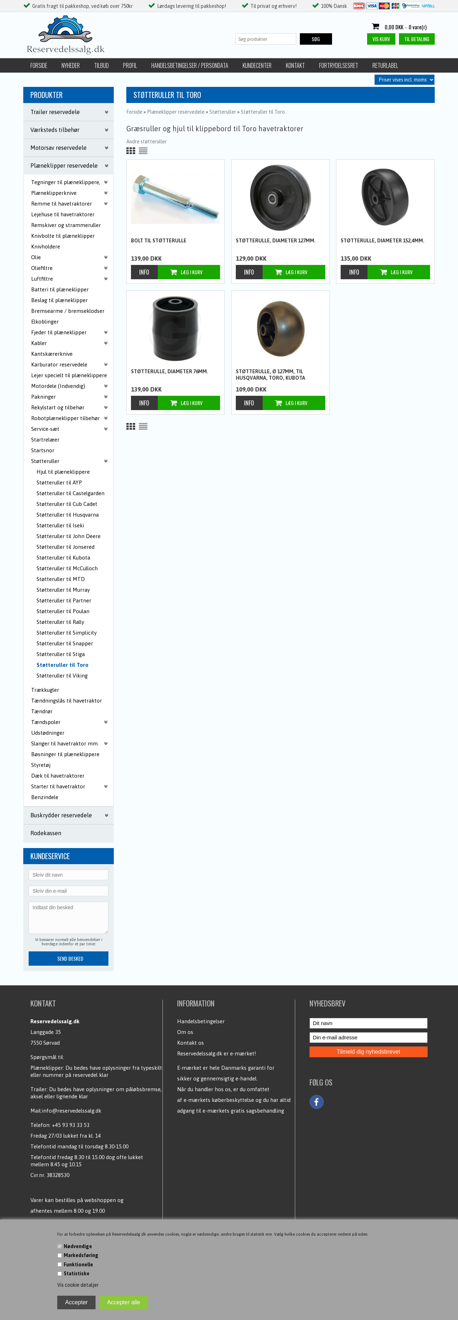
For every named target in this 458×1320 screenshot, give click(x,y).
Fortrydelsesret (338, 65)
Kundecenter (257, 65)
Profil (130, 65)
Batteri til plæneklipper (60, 289)
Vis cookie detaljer (78, 1285)
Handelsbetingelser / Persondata (189, 65)
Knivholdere (45, 246)
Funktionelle (78, 1264)
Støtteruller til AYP (59, 482)
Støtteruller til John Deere (68, 536)
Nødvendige (78, 1246)
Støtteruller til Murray (63, 590)
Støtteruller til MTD (60, 579)
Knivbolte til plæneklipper (63, 236)
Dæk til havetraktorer (57, 776)
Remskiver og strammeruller (66, 225)
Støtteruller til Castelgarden (70, 493)
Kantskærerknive (52, 354)
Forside (38, 65)
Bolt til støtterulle (158, 240)
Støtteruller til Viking (62, 676)
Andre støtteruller (146, 141)
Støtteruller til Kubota (63, 558)
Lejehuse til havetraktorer (62, 214)
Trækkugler (45, 690)
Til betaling (416, 39)
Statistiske (76, 1273)
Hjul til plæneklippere (63, 472)
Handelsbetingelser (201, 1021)
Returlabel (385, 65)
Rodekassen (45, 833)
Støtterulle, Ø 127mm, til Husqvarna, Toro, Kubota (270, 375)
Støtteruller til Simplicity (66, 633)
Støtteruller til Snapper (64, 643)
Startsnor (42, 450)
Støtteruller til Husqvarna (67, 515)
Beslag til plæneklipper (59, 300)
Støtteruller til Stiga (60, 654)
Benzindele (44, 797)
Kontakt (295, 65)
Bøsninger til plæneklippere (65, 754)
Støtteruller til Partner (63, 600)
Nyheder (71, 65)
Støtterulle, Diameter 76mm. (169, 371)
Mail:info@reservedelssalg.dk (65, 1111)
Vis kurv (381, 39)
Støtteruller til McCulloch (67, 568)
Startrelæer (45, 440)
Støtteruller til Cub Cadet (66, 504)
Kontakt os (190, 1043)
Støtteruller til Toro (62, 665)
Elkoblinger (45, 322)
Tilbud (101, 65)
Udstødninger (47, 733)
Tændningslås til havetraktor (66, 701)
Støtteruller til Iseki (60, 525)
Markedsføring (81, 1255)
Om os (185, 1032)
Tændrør (42, 711)
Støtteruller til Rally (60, 622)
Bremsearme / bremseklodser (67, 311)
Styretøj (40, 765)
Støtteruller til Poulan (62, 611)
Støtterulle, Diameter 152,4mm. (382, 240)
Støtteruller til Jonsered (65, 547)
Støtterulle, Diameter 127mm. (276, 240)
